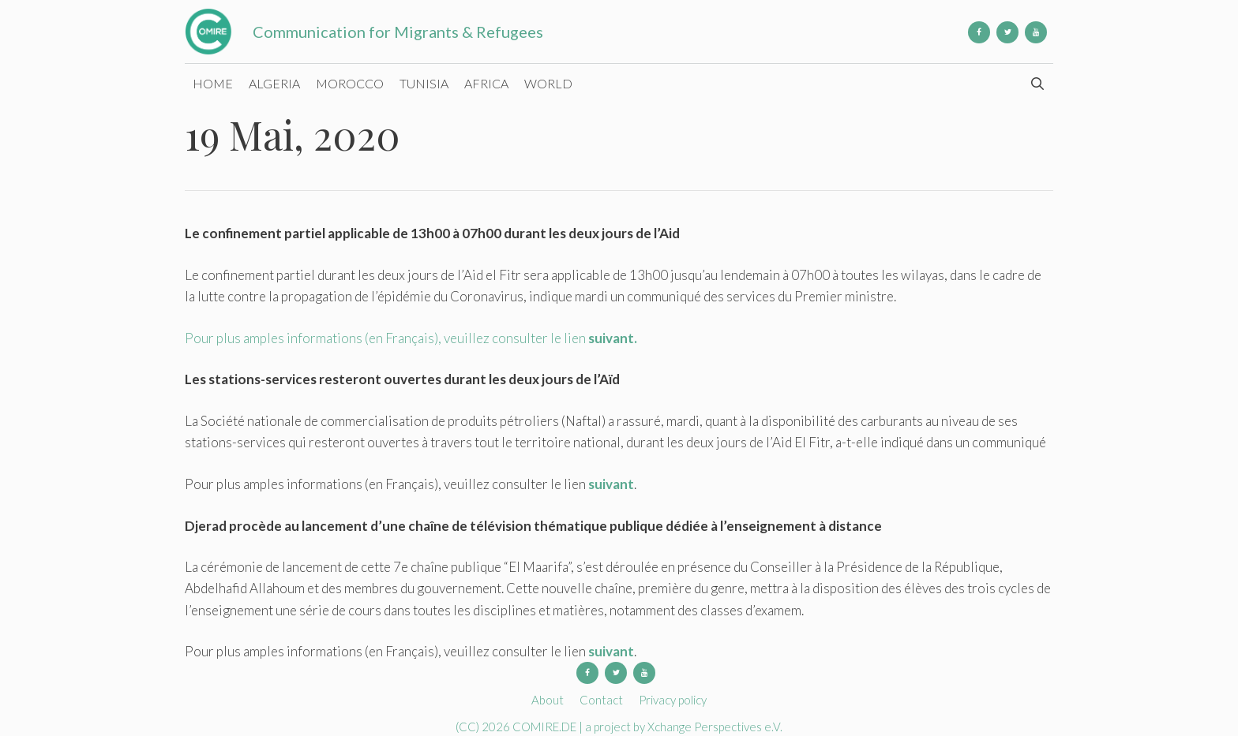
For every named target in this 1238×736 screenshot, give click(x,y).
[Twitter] (1007, 32)
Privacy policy (673, 700)
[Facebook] (979, 32)
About (547, 700)
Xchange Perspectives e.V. (714, 726)
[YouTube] (1036, 32)
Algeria (274, 83)
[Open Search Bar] (1037, 83)
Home (213, 83)
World (548, 83)
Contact (601, 700)
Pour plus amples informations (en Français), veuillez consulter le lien (411, 338)
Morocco (350, 83)
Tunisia (424, 83)
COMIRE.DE (545, 726)
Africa (486, 83)
